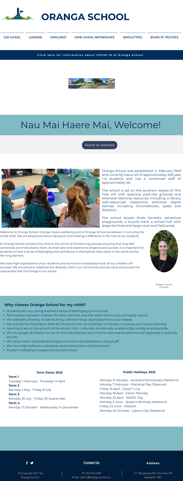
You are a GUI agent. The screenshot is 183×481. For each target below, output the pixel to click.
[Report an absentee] (99, 145)
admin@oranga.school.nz (95, 477)
